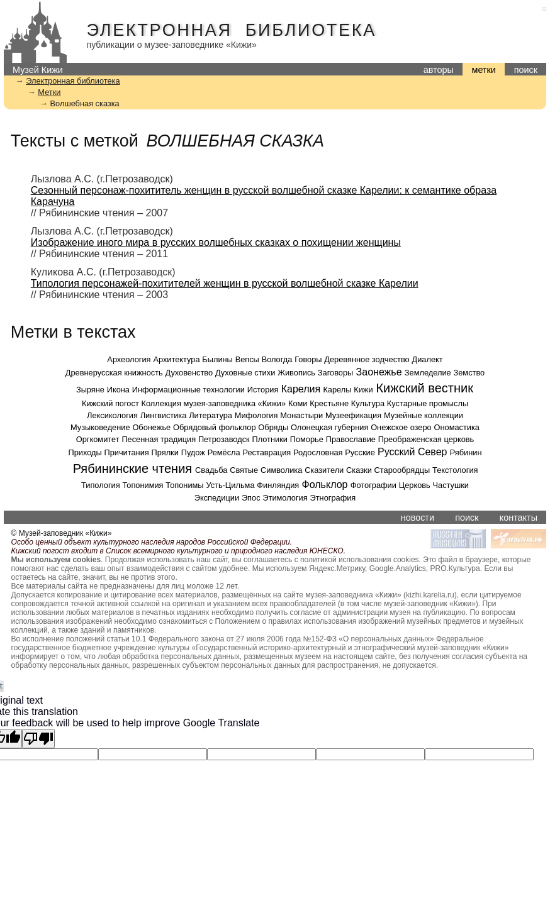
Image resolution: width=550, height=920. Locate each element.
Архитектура (176, 359)
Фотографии (373, 485)
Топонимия (142, 485)
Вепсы (247, 359)
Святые (244, 470)
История (263, 389)
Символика (281, 470)
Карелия (300, 389)
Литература (210, 415)
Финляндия (278, 485)
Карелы (337, 389)
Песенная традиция (158, 439)
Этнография (333, 497)
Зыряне (90, 389)
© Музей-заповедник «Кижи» (61, 533)
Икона (118, 389)
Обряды (273, 427)
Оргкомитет (98, 439)
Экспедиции (216, 497)
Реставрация (266, 452)
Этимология (284, 497)
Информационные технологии (188, 389)
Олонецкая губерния (329, 427)
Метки (49, 92)
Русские (359, 452)
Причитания (126, 452)
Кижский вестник (424, 388)
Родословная (317, 452)
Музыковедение (100, 427)
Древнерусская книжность (114, 372)
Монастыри (301, 415)
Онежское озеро (401, 427)
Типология (100, 485)
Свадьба (211, 470)
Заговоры (335, 372)
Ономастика (457, 427)
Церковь (414, 485)
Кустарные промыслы (427, 403)
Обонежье (151, 427)
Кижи (363, 389)
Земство (469, 372)
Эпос (251, 497)
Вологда (277, 359)
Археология (128, 359)
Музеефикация (353, 415)
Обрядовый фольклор (214, 427)
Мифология (256, 415)
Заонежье (379, 372)
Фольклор (325, 484)
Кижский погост (110, 403)
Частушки (451, 485)
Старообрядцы (402, 470)
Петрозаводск (224, 439)
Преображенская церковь (426, 439)
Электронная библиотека (231, 30)
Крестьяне (329, 403)
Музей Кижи (38, 70)
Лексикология (112, 415)
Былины (217, 359)
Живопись (296, 372)
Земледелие (428, 372)
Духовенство (189, 372)
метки (484, 70)
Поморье (306, 439)
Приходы (84, 452)
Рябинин (466, 452)
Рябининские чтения (133, 468)
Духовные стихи (245, 372)
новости (417, 518)
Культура (367, 403)
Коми (298, 403)
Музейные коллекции (423, 415)
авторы (439, 70)
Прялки (165, 452)
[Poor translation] (38, 738)
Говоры (308, 359)
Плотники (269, 439)
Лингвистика (163, 415)
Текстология (455, 470)
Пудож (193, 452)
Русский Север (412, 451)
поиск (525, 70)
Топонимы (184, 485)
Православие (351, 439)
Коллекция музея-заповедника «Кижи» (214, 403)
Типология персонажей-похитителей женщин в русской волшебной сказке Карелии (224, 283)
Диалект (427, 359)
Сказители (324, 470)
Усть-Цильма (230, 485)
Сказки (359, 470)
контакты (518, 518)
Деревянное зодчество (366, 359)
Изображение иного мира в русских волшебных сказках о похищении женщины (216, 242)
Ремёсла (224, 452)
